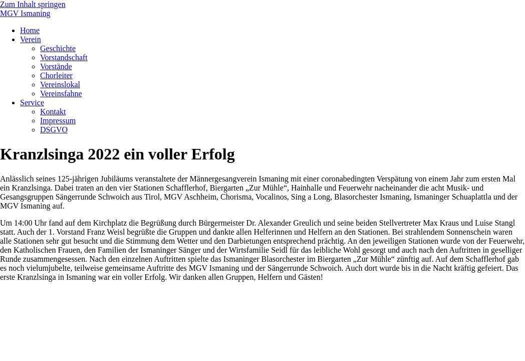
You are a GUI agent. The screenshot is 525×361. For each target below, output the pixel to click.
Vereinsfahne (61, 93)
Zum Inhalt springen (33, 4)
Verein (30, 39)
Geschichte (58, 48)
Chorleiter (56, 75)
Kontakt (53, 111)
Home (30, 30)
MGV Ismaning (25, 13)
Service (32, 102)
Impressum (58, 120)
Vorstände (56, 66)
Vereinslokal (60, 84)
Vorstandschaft (64, 57)
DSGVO (54, 129)
